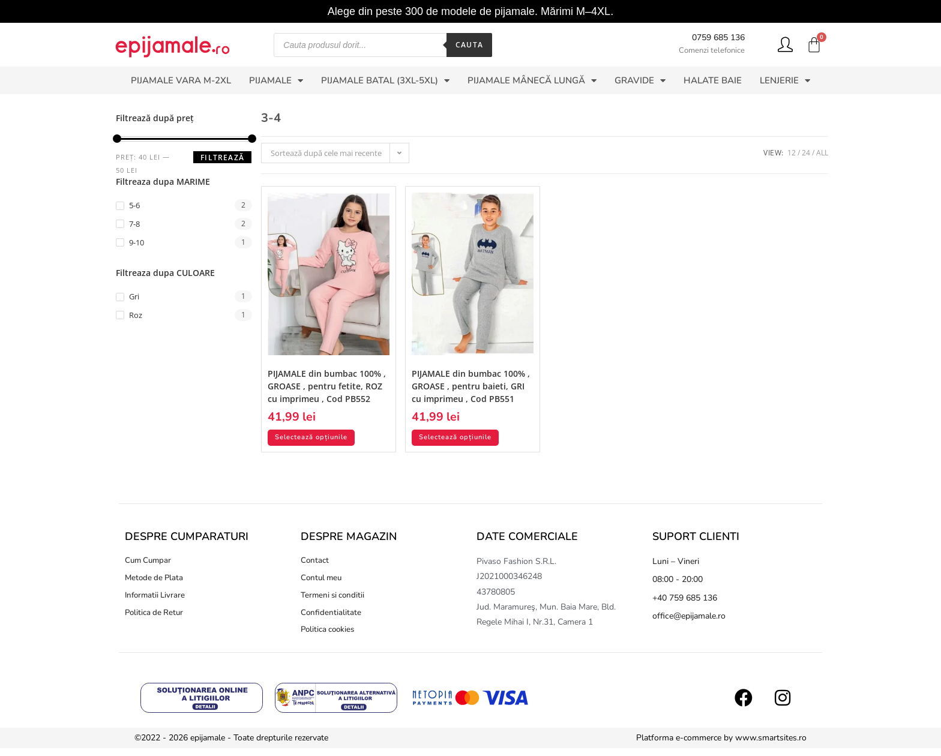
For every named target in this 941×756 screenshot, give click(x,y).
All (822, 153)
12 (791, 153)
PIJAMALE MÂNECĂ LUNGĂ (532, 80)
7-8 (134, 223)
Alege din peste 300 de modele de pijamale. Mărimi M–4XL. (470, 11)
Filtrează (222, 157)
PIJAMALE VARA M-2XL (181, 80)
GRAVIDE (640, 80)
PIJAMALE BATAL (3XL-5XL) (385, 80)
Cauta (469, 45)
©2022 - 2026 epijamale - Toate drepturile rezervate (231, 745)
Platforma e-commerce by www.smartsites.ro (721, 745)
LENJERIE (785, 80)
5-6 (134, 205)
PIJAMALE (276, 80)
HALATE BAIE (713, 80)
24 (806, 153)
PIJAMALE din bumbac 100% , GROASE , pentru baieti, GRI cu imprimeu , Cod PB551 (471, 386)
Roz (135, 315)
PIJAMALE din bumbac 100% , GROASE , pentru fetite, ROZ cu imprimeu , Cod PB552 (327, 386)
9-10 (136, 242)
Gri (134, 296)
